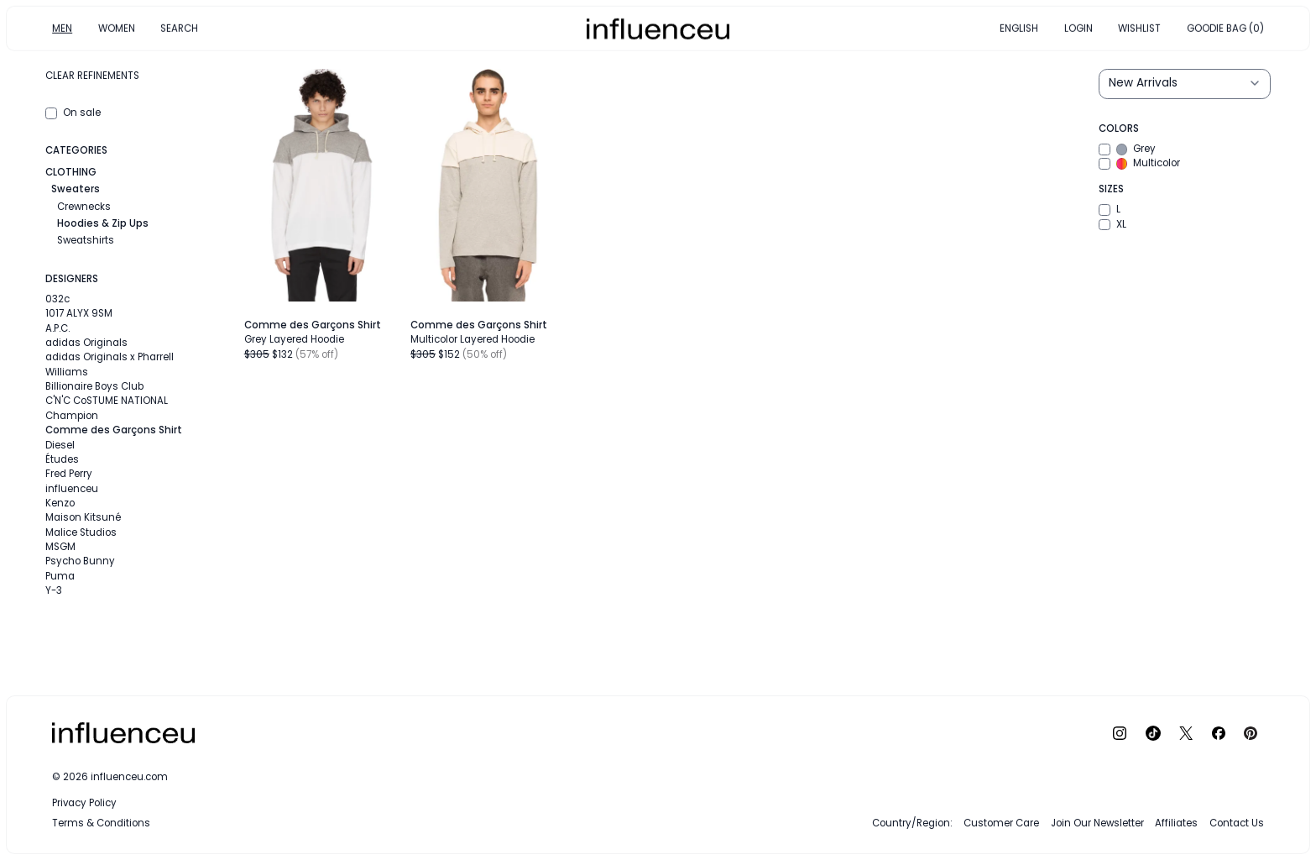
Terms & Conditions (101, 823)
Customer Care (1001, 823)
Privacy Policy (84, 803)
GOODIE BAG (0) (1225, 27)
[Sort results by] (1184, 84)
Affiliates (1176, 823)
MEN (62, 27)
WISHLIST (1139, 27)
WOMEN (116, 27)
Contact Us (1236, 823)
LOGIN (1078, 27)
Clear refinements (92, 75)
